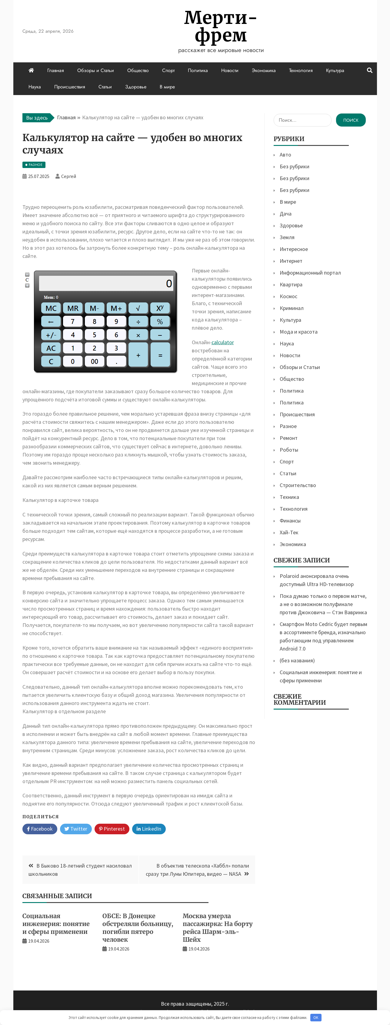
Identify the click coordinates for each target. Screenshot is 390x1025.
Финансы (290, 520)
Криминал (292, 308)
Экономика (264, 70)
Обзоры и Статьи (95, 70)
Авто (285, 154)
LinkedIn (149, 829)
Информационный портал (310, 272)
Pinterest (112, 829)
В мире (167, 86)
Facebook (40, 829)
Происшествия (69, 86)
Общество (138, 70)
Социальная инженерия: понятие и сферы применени (56, 923)
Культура (335, 70)
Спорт (168, 70)
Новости (229, 70)
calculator (223, 342)
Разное (288, 426)
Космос (288, 296)
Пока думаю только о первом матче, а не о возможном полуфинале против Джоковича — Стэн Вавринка (323, 604)
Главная (55, 70)
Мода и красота (299, 331)
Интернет (291, 260)
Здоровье (135, 86)
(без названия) (297, 660)
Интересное (294, 249)
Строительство (298, 485)
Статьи (105, 86)
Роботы (289, 449)
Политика (198, 70)
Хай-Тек (289, 532)
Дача (286, 213)
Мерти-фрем (221, 26)
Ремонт (289, 437)
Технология (301, 70)
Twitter (76, 829)
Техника (289, 496)
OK (315, 1017)
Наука (34, 86)
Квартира (291, 284)
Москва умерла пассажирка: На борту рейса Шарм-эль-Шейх (218, 927)
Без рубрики (294, 166)
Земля (287, 237)
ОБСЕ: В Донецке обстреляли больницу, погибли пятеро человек (137, 927)
